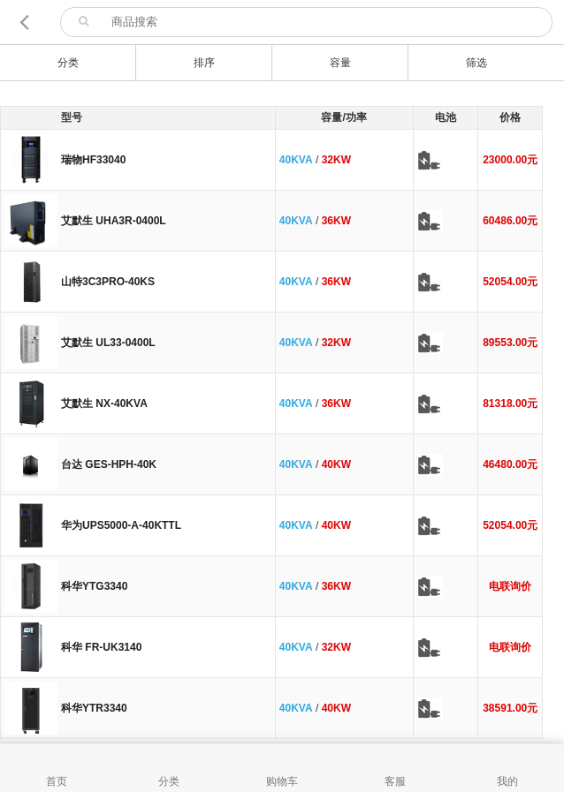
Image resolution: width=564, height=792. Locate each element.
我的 (507, 781)
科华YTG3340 (94, 586)
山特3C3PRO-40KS (108, 281)
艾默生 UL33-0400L (108, 342)
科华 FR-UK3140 (101, 647)
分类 (168, 781)
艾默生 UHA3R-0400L (113, 221)
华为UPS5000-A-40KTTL (121, 525)
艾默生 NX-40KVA (104, 403)
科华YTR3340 (94, 708)
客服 (395, 781)
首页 (56, 781)
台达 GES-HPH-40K (108, 464)
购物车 (282, 781)
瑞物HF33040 (93, 160)
